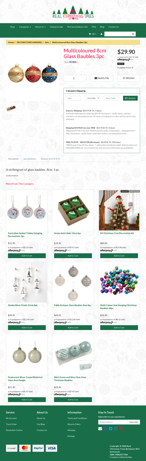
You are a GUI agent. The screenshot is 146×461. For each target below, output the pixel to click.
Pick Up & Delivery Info (77, 27)
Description (13, 159)
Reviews (50, 159)
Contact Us (114, 27)
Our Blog (41, 424)
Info (131, 59)
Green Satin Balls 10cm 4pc (67, 233)
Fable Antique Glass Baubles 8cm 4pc (72, 305)
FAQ (94, 27)
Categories (25, 27)
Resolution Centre (14, 430)
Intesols (116, 451)
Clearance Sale (56, 27)
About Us (40, 27)
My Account (11, 418)
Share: (71, 62)
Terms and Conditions (77, 418)
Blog (102, 27)
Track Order (11, 424)
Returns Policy (73, 424)
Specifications (30, 159)
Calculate (130, 98)
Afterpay (71, 430)
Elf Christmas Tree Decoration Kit (117, 233)
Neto (130, 457)
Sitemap (71, 436)
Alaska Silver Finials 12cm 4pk (22, 305)
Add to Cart (27, 255)
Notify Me (102, 78)
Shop (12, 27)
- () (92, 34)
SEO (138, 449)
